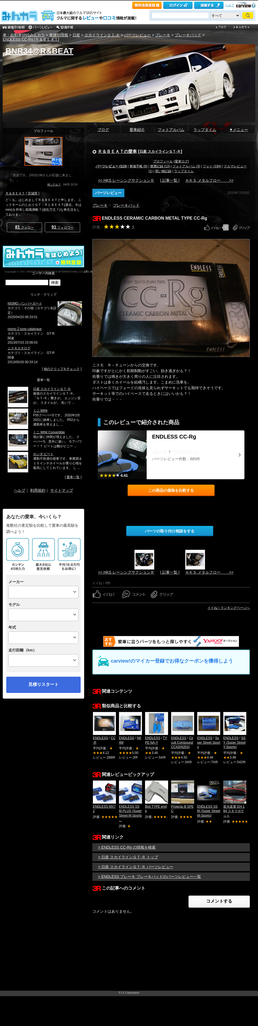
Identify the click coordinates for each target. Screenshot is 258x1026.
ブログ (103, 129)
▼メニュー (238, 129)
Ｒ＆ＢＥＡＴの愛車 (117, 151)
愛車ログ (181, 161)
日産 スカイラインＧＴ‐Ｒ (160, 151)
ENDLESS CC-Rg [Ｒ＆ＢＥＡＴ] (31, 39)
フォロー (24, 227)
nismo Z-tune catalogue (25, 329)
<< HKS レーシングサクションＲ (126, 180)
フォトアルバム (171, 129)
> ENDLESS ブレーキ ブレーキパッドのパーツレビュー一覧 (149, 876)
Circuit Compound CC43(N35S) (182, 742)
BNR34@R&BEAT (39, 50)
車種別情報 (58, 35)
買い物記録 (163, 171)
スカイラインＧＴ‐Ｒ (102, 35)
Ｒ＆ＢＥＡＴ (15, 193)
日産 (76, 35)
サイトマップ (61, 490)
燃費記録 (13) (160, 166)
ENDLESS (100, 738)
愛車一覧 (73, 477)
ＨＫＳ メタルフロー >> (209, 180)
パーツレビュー (137, 35)
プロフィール (163, 161)
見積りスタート (43, 684)
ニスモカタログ (19, 348)
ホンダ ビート (43, 454)
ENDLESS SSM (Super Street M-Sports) (208, 811)
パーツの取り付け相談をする (169, 531)
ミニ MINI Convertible (49, 432)
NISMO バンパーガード (25, 303)
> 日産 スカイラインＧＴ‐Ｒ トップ (128, 857)
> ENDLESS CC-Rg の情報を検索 (127, 847)
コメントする (219, 901)
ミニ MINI (40, 411)
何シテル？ (54, 184)
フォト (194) (212, 166)
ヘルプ (229, 5)
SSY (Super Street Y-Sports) (234, 742)
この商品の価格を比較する (171, 490)
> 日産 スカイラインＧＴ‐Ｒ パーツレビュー (135, 867)
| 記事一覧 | (169, 180)
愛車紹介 (137, 129)
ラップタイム (204, 129)
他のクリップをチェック (62, 369)
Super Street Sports (208, 742)
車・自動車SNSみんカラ (24, 35)
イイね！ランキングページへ (228, 608)
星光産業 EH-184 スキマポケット (234, 811)
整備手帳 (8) (138, 166)
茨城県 (32, 193)
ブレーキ (162, 35)
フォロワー (62, 227)
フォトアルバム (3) (186, 166)
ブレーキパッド (188, 35)
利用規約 (37, 490)
